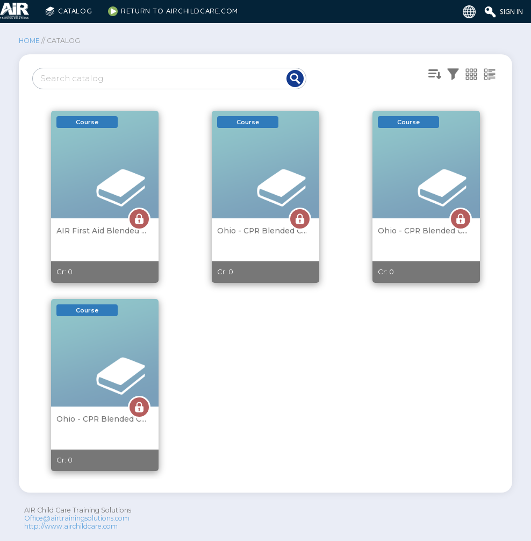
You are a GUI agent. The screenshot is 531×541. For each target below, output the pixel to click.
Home (29, 41)
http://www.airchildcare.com (71, 526)
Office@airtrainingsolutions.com (77, 518)
